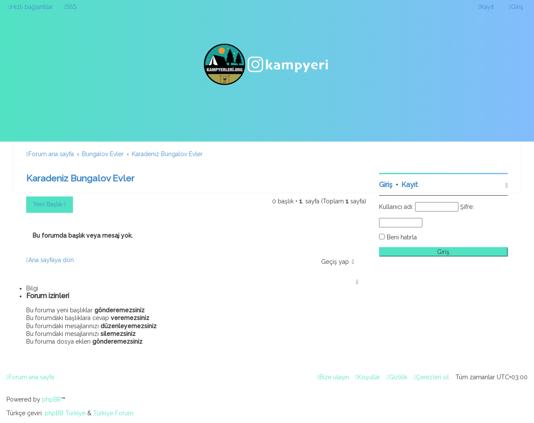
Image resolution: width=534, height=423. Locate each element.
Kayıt (409, 185)
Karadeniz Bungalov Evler (80, 178)
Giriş (385, 185)
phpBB (51, 399)
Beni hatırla (402, 237)
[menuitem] (70, 6)
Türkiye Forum (113, 413)
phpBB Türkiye (65, 413)
